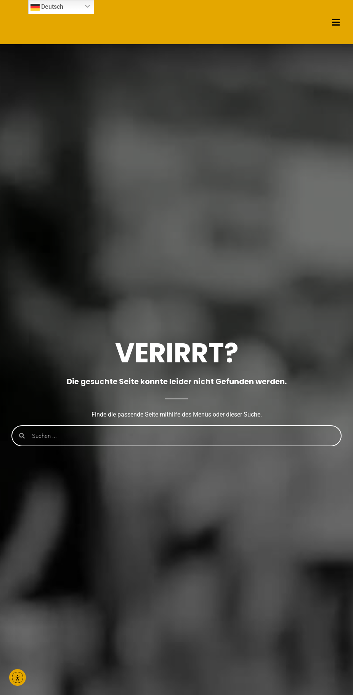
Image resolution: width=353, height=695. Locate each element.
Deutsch (46, 7)
